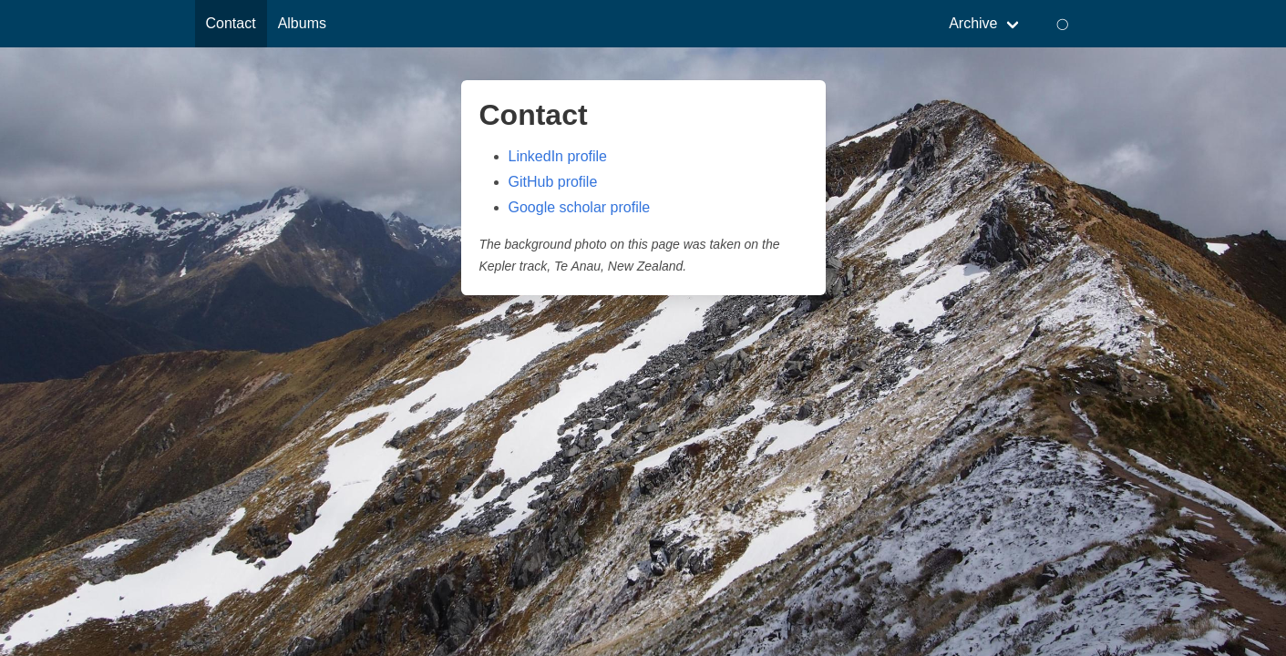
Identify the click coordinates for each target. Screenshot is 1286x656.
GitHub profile (553, 182)
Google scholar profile (580, 207)
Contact (231, 23)
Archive (973, 23)
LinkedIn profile (558, 156)
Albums (302, 23)
